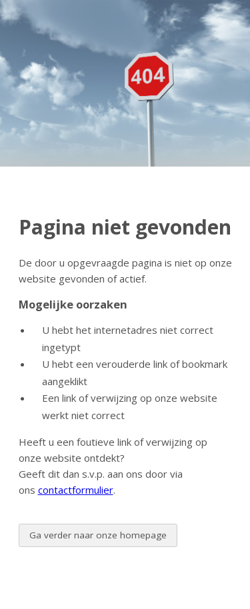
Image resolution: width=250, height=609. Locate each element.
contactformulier (75, 489)
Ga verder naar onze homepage (98, 535)
